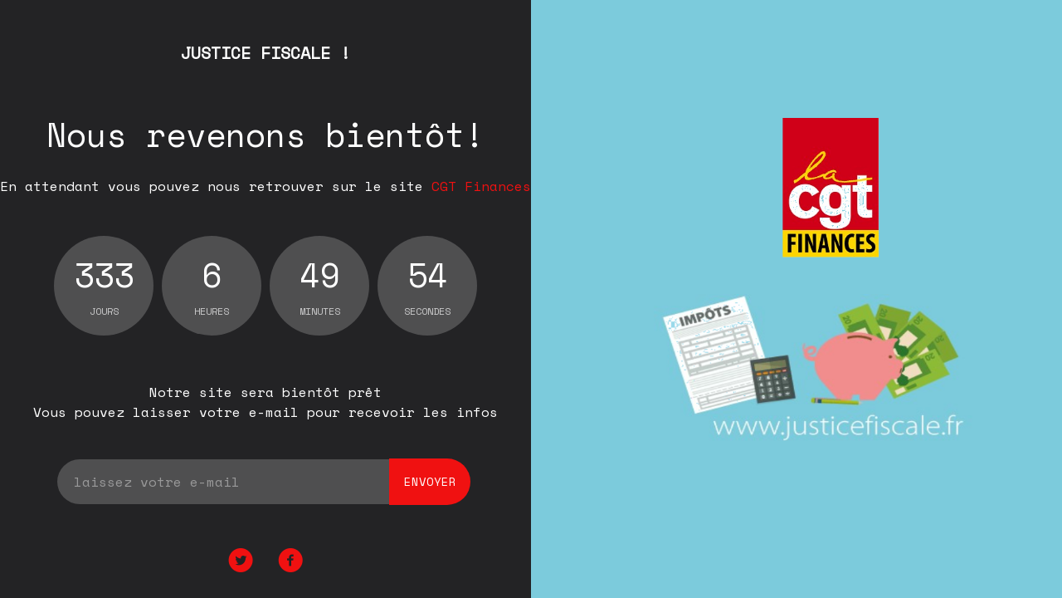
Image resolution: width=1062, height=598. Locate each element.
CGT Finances (481, 186)
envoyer (430, 481)
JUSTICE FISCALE (265, 53)
